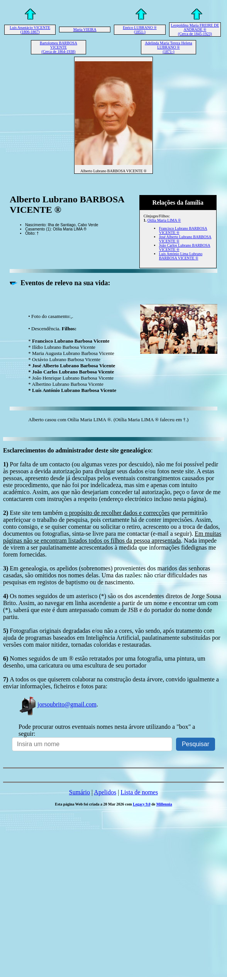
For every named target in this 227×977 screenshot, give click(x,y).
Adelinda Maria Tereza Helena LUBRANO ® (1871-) (168, 47)
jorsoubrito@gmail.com (58, 704)
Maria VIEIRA (85, 29)
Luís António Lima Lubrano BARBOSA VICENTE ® (181, 256)
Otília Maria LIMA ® (164, 220)
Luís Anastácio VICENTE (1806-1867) (30, 29)
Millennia (164, 804)
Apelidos (105, 792)
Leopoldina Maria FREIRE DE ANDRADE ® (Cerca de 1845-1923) (195, 29)
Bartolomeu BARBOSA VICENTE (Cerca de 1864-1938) (58, 47)
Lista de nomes (139, 792)
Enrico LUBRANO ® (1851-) (140, 29)
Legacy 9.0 (142, 804)
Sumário (79, 792)
